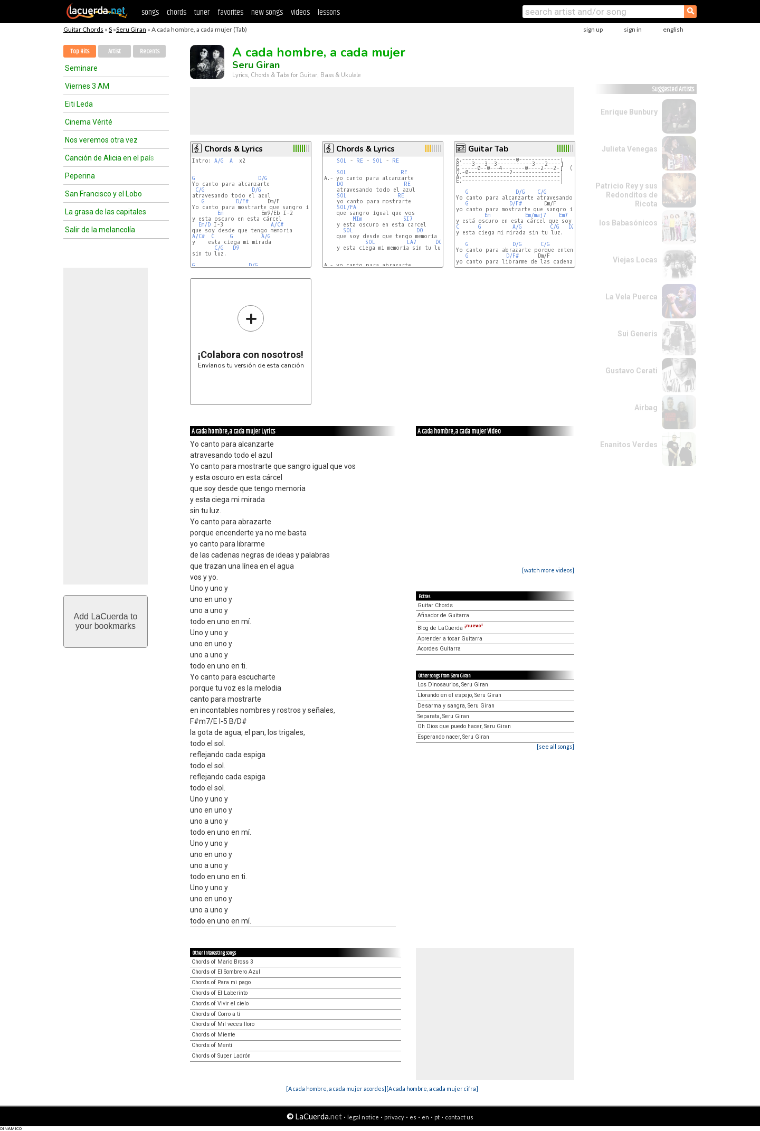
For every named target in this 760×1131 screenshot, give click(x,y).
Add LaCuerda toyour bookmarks (106, 621)
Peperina (80, 176)
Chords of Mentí (212, 1045)
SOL (342, 160)
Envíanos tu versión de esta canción (251, 337)
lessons (329, 12)
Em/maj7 (535, 215)
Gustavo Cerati (631, 370)
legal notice (363, 1117)
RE (359, 160)
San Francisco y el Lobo (103, 194)
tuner (202, 12)
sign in (633, 29)
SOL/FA (346, 207)
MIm (357, 218)
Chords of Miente (213, 1034)
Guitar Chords (83, 29)
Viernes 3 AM (87, 86)
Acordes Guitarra (439, 648)
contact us (459, 1117)
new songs (267, 12)
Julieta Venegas (630, 149)
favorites (230, 12)
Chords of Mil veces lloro (223, 1024)
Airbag (646, 407)
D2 (571, 226)
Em (220, 213)
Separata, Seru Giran (443, 716)
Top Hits (79, 51)
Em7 (563, 215)
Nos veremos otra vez (101, 140)
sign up (593, 29)
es (413, 1117)
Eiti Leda (79, 104)
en (425, 1117)
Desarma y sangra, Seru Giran (456, 705)
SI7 (408, 218)
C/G (199, 189)
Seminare (81, 68)
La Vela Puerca (631, 297)
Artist (114, 51)
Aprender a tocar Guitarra (449, 638)
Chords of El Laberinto (220, 992)
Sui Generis (638, 333)
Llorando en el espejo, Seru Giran (459, 695)
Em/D (204, 224)
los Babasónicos (628, 223)
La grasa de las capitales (105, 212)
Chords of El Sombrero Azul (226, 971)
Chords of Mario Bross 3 (222, 961)
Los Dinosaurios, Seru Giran (452, 684)
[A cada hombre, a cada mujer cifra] (432, 1088)
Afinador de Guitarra (443, 615)
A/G (218, 160)
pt (437, 1117)
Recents (149, 51)
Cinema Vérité (88, 122)
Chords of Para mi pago (221, 982)
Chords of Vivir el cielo (220, 1003)
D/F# (242, 201)
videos (300, 12)
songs (150, 12)
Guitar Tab (488, 149)
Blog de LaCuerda (450, 628)
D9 (236, 247)
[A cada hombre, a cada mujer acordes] (336, 1088)
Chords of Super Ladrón (221, 1055)
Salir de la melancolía (100, 229)
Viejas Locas (635, 260)
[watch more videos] (548, 570)
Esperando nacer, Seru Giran (453, 736)
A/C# (277, 224)
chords (176, 12)
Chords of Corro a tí (216, 1014)
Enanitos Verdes (629, 444)
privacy (394, 1117)
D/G (262, 178)
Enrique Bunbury (629, 112)
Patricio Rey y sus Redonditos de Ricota (626, 195)
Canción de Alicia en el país (109, 158)
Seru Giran (131, 29)
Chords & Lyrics (233, 149)
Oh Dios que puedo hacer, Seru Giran (464, 726)
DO (340, 184)
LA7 (411, 242)
